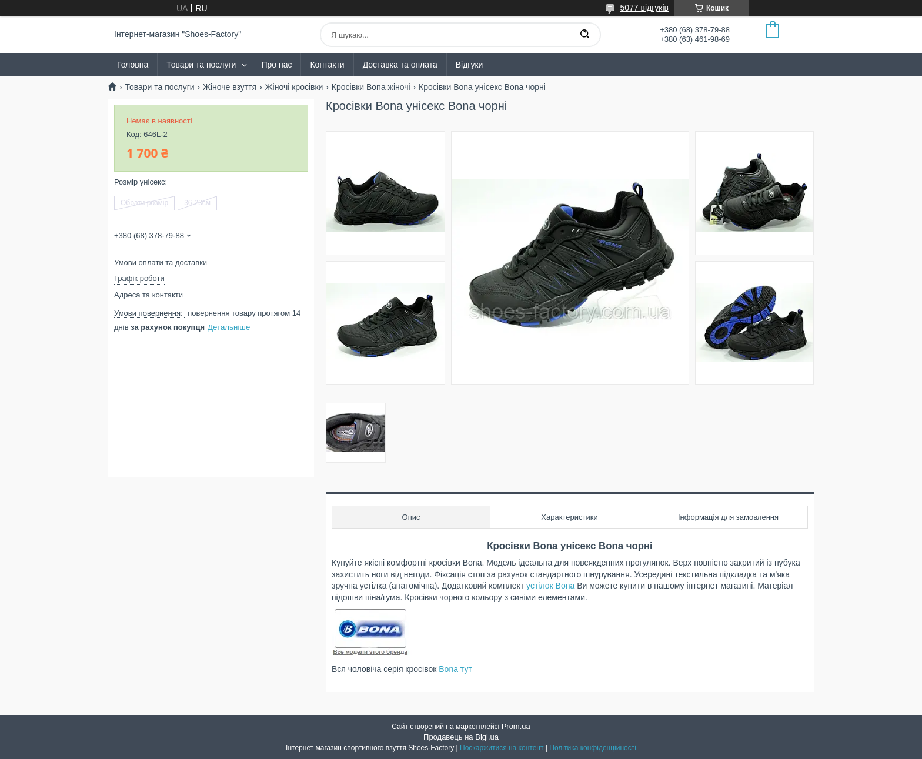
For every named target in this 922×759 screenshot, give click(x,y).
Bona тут (455, 669)
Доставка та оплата (400, 64)
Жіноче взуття (229, 87)
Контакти (327, 64)
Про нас (276, 64)
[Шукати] (584, 34)
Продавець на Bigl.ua (461, 737)
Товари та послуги (201, 64)
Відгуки (469, 64)
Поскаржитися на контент (501, 748)
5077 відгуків (644, 7)
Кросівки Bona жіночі (371, 87)
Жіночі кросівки (294, 87)
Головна (132, 64)
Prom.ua (516, 726)
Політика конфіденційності (592, 748)
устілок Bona (551, 585)
